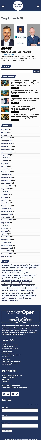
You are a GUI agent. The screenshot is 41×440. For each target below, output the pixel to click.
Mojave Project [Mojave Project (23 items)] (17, 285)
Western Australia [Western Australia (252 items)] (10, 301)
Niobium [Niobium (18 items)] (14, 290)
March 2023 (5, 237)
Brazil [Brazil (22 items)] (5, 268)
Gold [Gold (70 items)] (32, 275)
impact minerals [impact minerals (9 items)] (27, 278)
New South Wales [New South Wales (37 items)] (18, 288)
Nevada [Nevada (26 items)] (6, 288)
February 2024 (6, 206)
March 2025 (5, 169)
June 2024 (4, 194)
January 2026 (6, 141)
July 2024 (4, 192)
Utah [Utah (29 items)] (28, 298)
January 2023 (6, 242)
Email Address (6, 423)
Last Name (5, 415)
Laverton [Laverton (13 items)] (17, 283)
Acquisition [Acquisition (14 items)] (7, 265)
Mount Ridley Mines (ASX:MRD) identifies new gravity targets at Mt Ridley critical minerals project (24, 108)
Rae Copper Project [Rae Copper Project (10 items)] (9, 295)
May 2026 (4, 129)
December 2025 (6, 143)
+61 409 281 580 (6, 365)
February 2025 (6, 172)
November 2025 (6, 146)
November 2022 (6, 248)
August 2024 (5, 189)
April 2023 (4, 234)
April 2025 (4, 166)
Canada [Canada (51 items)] (25, 268)
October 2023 (6, 217)
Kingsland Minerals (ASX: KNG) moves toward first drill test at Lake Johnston (25, 99)
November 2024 (6, 180)
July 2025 (4, 158)
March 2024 (5, 203)
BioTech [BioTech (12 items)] (35, 265)
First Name (6, 407)
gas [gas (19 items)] (25, 275)
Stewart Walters (8, 54)
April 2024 (4, 200)
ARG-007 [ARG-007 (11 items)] (17, 265)
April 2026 (4, 132)
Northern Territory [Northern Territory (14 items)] (26, 290)
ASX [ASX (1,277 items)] (26, 265)
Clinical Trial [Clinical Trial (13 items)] (7, 270)
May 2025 (4, 163)
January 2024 (6, 209)
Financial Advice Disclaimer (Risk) (12, 375)
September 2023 (6, 220)
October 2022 (6, 251)
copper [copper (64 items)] (18, 270)
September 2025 (6, 152)
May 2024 (4, 197)
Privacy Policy (6, 379)
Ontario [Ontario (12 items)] (15, 293)
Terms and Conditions (8, 377)
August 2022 (5, 257)
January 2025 (6, 175)
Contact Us (5, 381)
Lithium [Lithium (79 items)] (27, 283)
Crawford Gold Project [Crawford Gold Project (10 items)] (10, 273)
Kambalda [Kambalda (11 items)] (27, 280)
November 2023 (6, 214)
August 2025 (5, 155)
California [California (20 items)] (14, 268)
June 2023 (4, 228)
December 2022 (6, 245)
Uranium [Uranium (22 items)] (12, 298)
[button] (3, 6)
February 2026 (6, 138)
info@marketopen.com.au (10, 348)
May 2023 (4, 231)
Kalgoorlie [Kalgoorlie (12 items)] (16, 280)
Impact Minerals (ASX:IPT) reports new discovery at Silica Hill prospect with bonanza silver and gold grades (25, 116)
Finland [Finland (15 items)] (17, 275)
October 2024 (6, 183)
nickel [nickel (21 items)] (5, 290)
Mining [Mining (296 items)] (6, 285)
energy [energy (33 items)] (25, 273)
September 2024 (7, 186)
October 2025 (6, 149)
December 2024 (6, 177)
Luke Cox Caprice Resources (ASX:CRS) (17, 50)
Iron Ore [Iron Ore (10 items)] (6, 280)
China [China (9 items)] (33, 268)
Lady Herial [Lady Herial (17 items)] (7, 283)
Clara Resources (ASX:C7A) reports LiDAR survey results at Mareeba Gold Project (24, 92)
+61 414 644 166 (6, 357)
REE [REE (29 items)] (21, 295)
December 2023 (6, 211)
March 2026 (5, 135)
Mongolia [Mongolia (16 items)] (30, 285)
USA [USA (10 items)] (21, 298)
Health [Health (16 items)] (15, 278)
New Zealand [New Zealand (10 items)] (33, 288)
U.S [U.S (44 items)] (4, 298)
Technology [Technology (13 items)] (30, 295)
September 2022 (6, 254)
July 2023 (4, 226)
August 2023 (5, 223)
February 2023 (6, 240)
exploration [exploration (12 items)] (7, 275)
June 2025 (4, 160)
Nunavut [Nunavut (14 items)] (6, 293)
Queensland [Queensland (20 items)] (26, 293)
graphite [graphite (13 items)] (6, 278)
